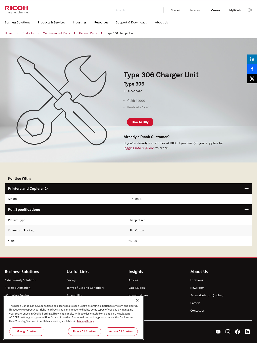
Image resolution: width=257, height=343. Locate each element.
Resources (101, 21)
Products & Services (51, 21)
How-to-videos (138, 295)
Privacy (71, 280)
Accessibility (74, 295)
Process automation (18, 287)
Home (11, 33)
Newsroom (197, 287)
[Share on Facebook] (252, 69)
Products (30, 33)
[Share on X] (252, 78)
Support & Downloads (131, 21)
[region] (73, 318)
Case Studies (136, 287)
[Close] (137, 300)
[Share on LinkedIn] (252, 59)
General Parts (90, 33)
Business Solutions (17, 21)
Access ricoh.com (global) (206, 295)
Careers (215, 10)
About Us (161, 21)
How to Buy (140, 122)
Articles (133, 280)
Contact (175, 10)
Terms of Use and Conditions (85, 287)
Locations (196, 10)
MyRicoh (233, 10)
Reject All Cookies (84, 331)
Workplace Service (17, 295)
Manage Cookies (27, 331)
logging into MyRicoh (139, 148)
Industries (79, 21)
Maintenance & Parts (59, 33)
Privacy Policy (85, 321)
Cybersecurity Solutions (20, 280)
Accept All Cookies (121, 331)
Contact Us (197, 310)
